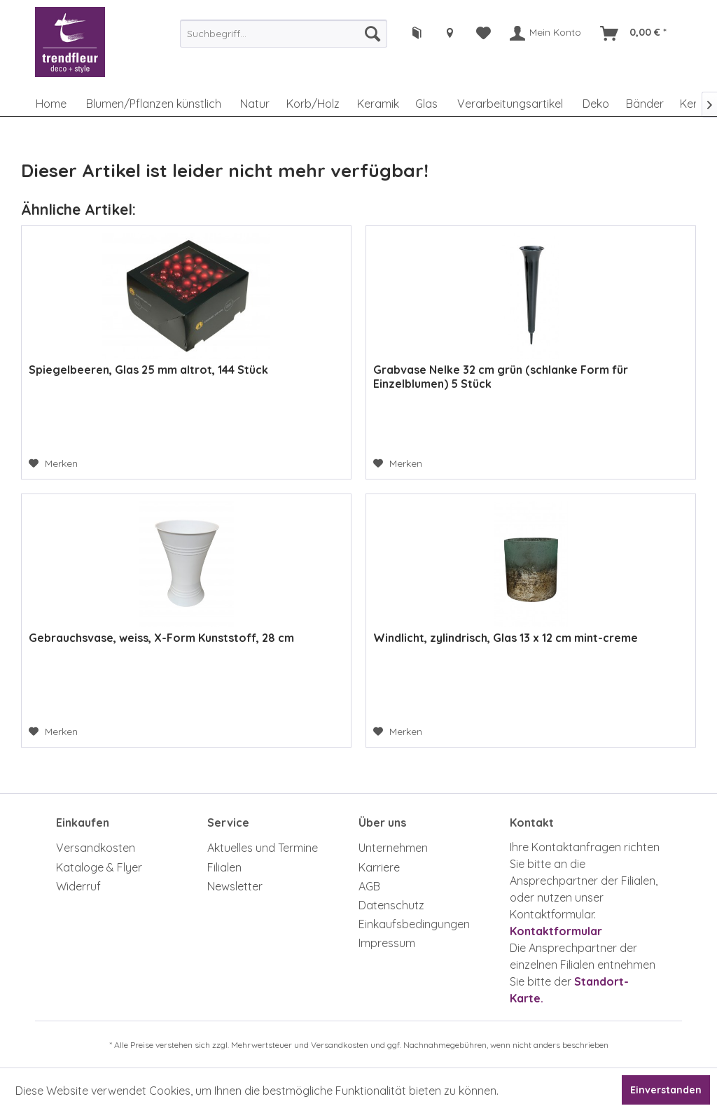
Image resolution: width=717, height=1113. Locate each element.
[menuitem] (283, 34)
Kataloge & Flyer (99, 867)
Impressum (386, 943)
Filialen (224, 867)
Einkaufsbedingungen (414, 924)
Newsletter (235, 886)
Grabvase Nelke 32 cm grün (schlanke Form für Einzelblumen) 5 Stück (500, 377)
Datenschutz (391, 905)
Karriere (379, 867)
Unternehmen (393, 848)
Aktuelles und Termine (262, 848)
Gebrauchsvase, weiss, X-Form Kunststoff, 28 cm (161, 638)
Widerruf (78, 886)
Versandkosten (95, 848)
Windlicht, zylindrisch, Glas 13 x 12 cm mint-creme (505, 638)
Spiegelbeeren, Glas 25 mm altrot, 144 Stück (148, 370)
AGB (369, 886)
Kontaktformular (556, 931)
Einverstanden (666, 1090)
